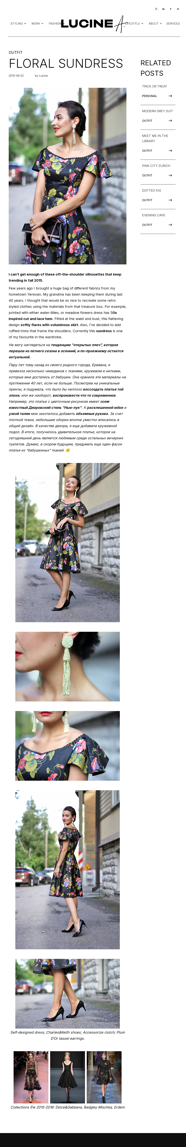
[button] (18, 23)
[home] (94, 23)
